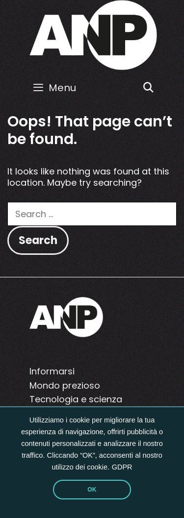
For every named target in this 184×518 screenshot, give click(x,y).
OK (91, 489)
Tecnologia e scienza (75, 399)
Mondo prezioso (64, 385)
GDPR (122, 467)
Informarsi (52, 371)
